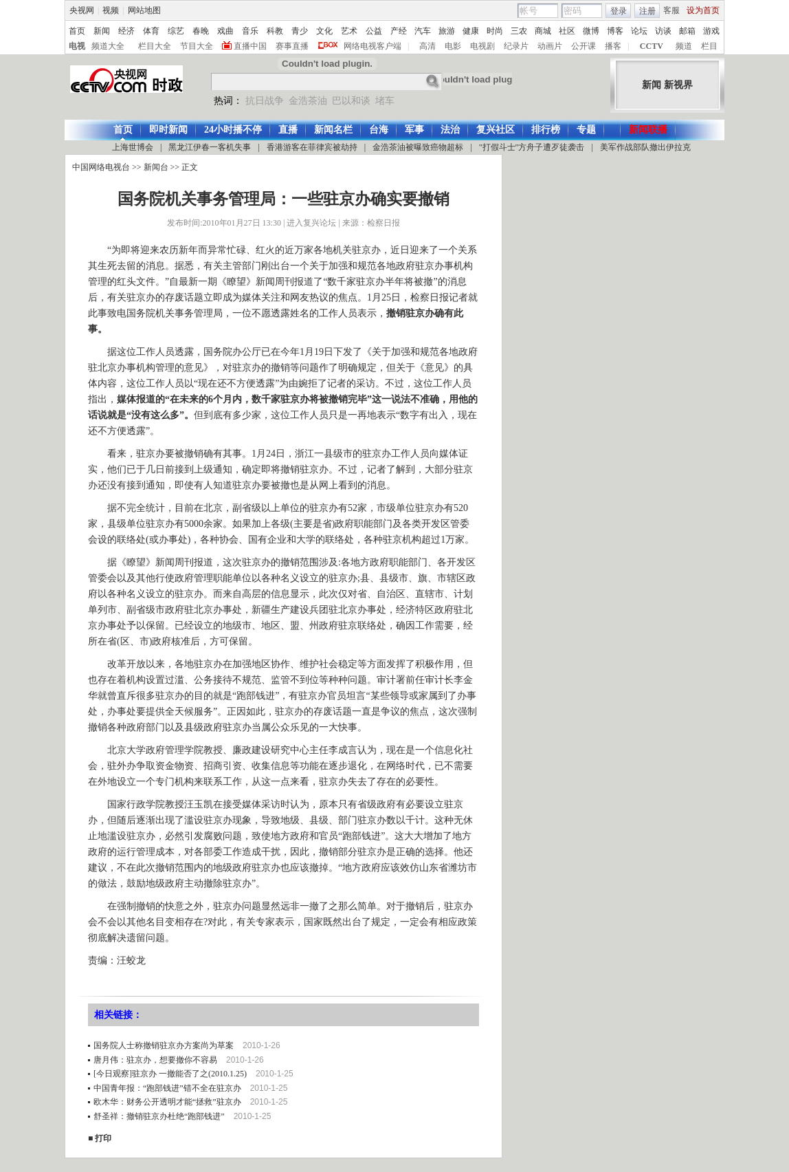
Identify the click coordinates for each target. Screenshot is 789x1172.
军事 (414, 129)
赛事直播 (292, 46)
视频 (110, 10)
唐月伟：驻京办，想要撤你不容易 (155, 1060)
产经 (398, 31)
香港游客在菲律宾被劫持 (312, 147)
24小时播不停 (233, 129)
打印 (103, 1138)
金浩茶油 (308, 101)
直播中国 (250, 46)
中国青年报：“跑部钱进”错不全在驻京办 (167, 1088)
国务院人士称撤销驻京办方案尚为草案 (163, 1045)
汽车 (422, 31)
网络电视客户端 (372, 46)
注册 (647, 11)
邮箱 (687, 31)
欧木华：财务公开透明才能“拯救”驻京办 (167, 1102)
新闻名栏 (333, 129)
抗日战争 (264, 101)
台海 (378, 129)
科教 (275, 31)
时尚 (495, 31)
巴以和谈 (351, 101)
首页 (77, 31)
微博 (591, 31)
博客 (615, 31)
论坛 (639, 31)
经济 (126, 31)
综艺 (176, 31)
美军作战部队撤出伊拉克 (645, 147)
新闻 (101, 31)
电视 (77, 46)
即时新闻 (168, 129)
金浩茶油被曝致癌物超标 (418, 147)
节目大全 (196, 46)
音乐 (250, 31)
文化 (324, 31)
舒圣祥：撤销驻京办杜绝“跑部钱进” (159, 1116)
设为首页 (703, 10)
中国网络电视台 (101, 167)
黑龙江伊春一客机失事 (209, 147)
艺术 (349, 31)
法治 (450, 129)
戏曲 (225, 31)
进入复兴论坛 (311, 223)
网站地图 (144, 10)
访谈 (663, 31)
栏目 (709, 46)
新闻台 (156, 167)
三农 (519, 31)
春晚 (200, 31)
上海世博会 (132, 147)
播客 (613, 46)
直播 (288, 129)
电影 (453, 46)
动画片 (549, 46)
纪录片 (516, 46)
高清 (427, 46)
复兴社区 (495, 129)
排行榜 (545, 129)
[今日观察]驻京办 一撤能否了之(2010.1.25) (170, 1073)
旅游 (446, 31)
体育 (151, 31)
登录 (618, 11)
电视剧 (482, 46)
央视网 (81, 10)
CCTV (651, 46)
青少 (299, 31)
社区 (567, 31)
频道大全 (107, 46)
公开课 (583, 46)
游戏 (711, 31)
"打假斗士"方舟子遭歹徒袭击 (532, 147)
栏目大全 (154, 46)
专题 (586, 129)
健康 (471, 31)
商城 (543, 31)
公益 (374, 31)
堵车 (384, 101)
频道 (684, 46)
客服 (671, 10)
